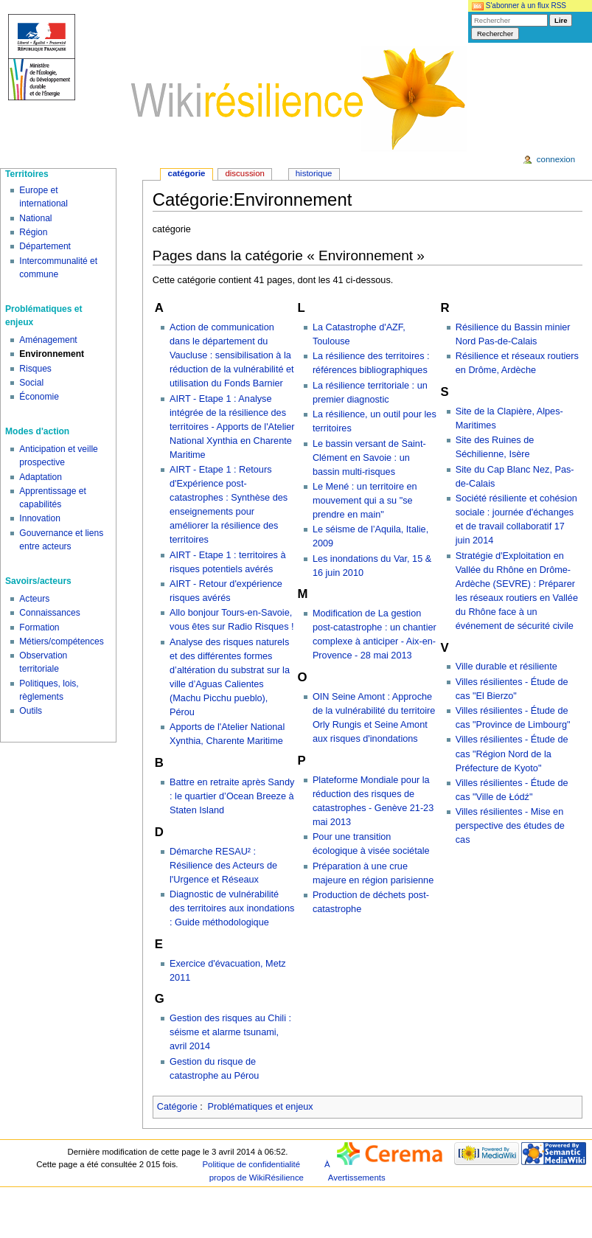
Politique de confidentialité (251, 1164)
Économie (39, 397)
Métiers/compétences (61, 641)
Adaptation (40, 477)
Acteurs (34, 599)
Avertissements (357, 1177)
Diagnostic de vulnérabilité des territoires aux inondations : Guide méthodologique (232, 908)
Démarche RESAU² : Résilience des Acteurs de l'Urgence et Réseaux (223, 865)
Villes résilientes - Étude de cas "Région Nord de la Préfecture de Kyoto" (512, 753)
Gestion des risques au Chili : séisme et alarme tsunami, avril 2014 (230, 1032)
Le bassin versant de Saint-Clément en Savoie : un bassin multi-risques (369, 458)
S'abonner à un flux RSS (519, 5)
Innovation (39, 518)
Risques (35, 369)
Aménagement (48, 340)
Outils (30, 711)
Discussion (244, 173)
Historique (314, 173)
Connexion (556, 159)
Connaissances (49, 613)
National (35, 218)
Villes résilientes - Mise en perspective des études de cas (510, 826)
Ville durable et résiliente (506, 666)
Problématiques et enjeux (260, 1107)
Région (33, 232)
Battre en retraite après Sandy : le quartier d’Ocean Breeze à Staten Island (232, 796)
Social (31, 383)
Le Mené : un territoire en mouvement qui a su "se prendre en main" (365, 500)
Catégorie (177, 1107)
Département (45, 246)
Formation (39, 627)
